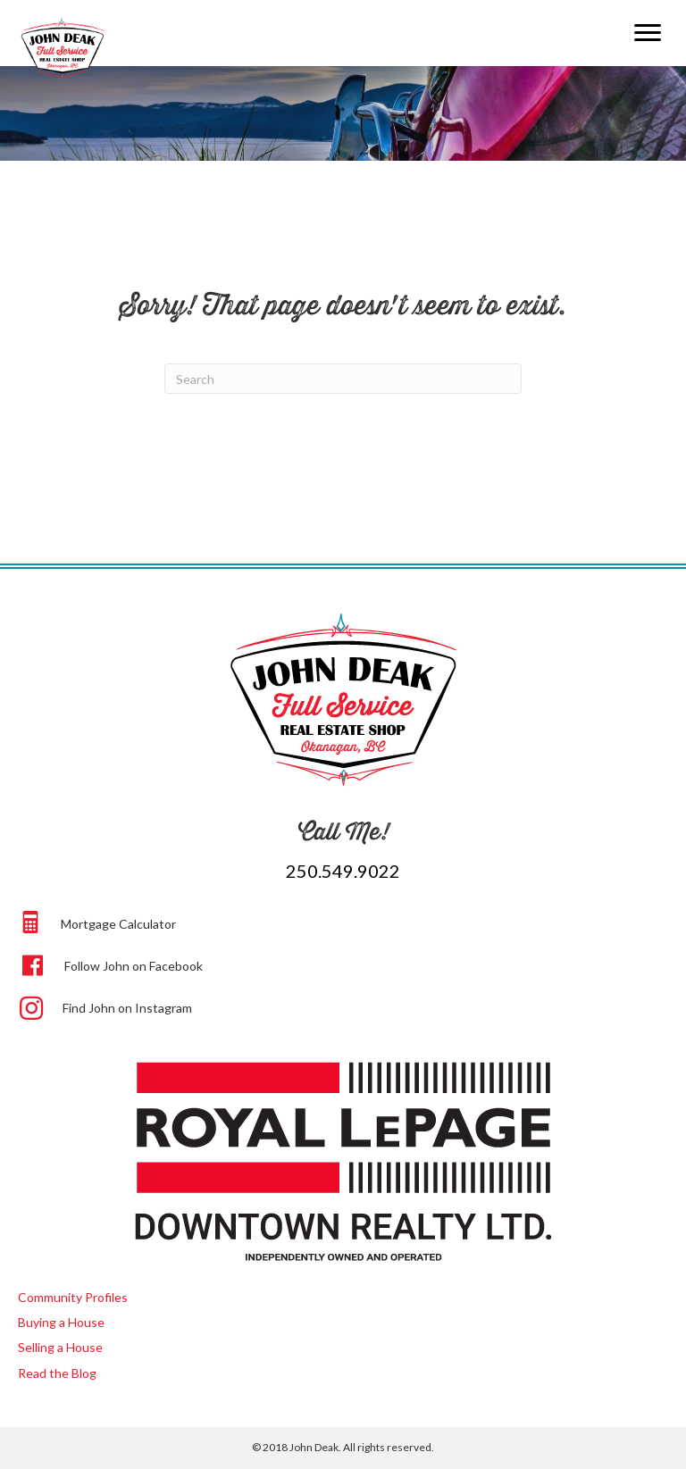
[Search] (343, 378)
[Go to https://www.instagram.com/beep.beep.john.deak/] (345, 1006)
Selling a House (60, 1347)
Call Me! (343, 831)
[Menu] (647, 33)
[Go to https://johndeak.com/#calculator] (345, 922)
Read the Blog (57, 1373)
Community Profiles (73, 1297)
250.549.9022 (343, 870)
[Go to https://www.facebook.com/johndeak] (345, 964)
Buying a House (61, 1322)
